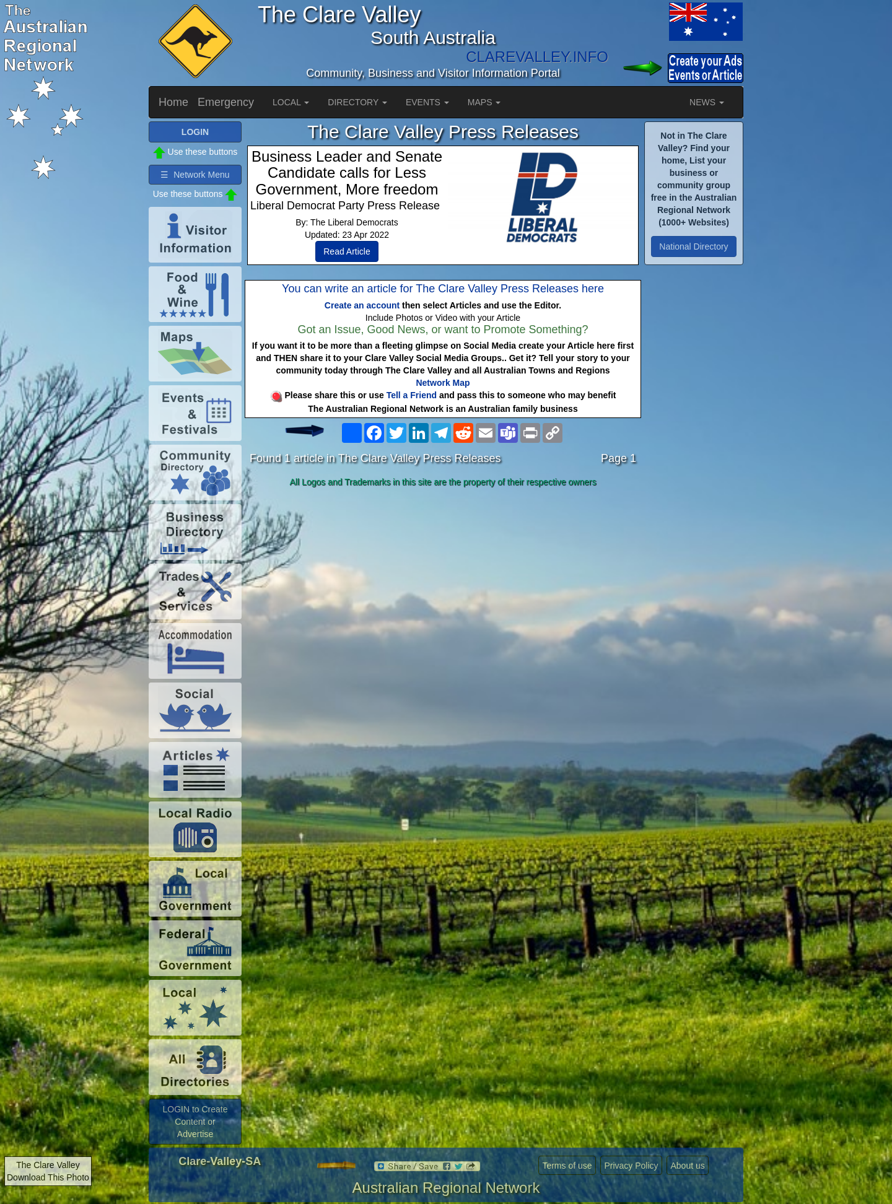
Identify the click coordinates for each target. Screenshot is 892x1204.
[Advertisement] (443, 589)
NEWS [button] (706, 102)
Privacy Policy (631, 1166)
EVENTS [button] (427, 102)
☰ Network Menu (194, 175)
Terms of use (567, 1166)
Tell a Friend (412, 395)
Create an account (362, 305)
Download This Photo (48, 1177)
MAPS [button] (484, 102)
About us (687, 1166)
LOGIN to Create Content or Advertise (194, 1121)
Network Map (443, 383)
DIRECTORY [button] (357, 102)
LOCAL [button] (291, 102)
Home (173, 102)
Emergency (226, 102)
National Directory (693, 246)
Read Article (346, 251)
